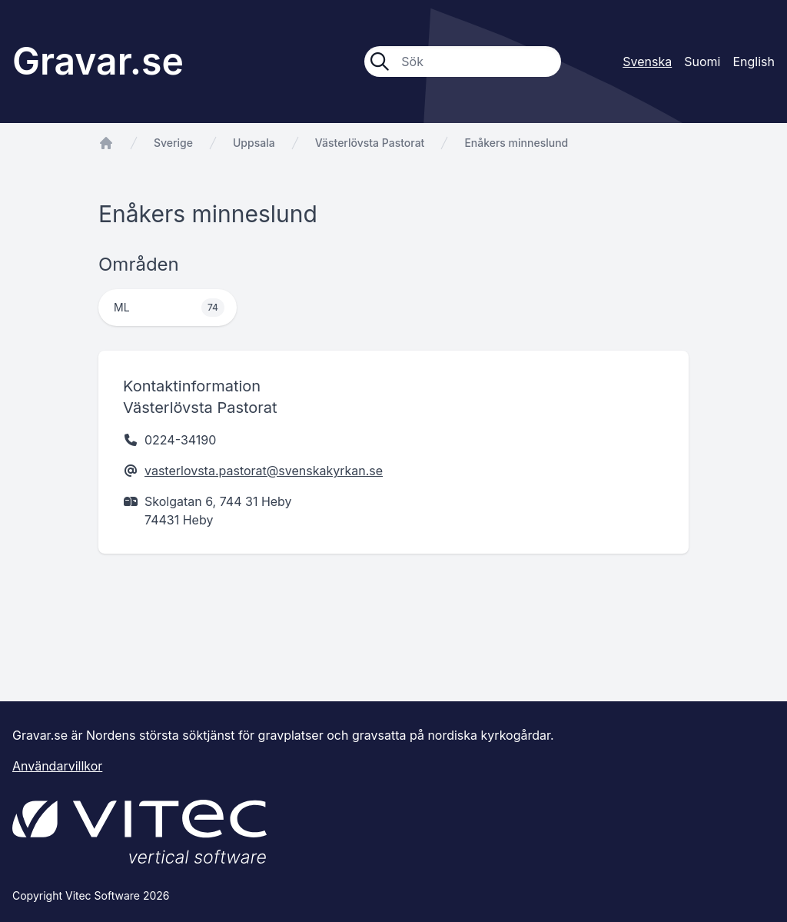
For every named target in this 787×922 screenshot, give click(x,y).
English (753, 61)
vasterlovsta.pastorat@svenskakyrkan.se (263, 470)
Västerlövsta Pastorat (370, 142)
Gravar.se (98, 61)
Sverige (173, 142)
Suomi (702, 61)
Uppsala (254, 142)
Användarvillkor (57, 766)
